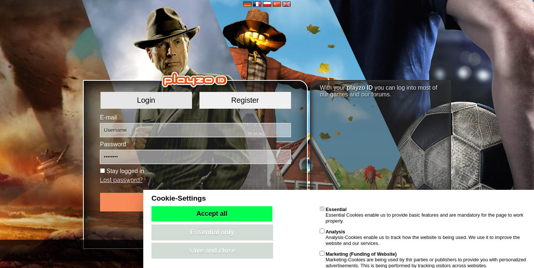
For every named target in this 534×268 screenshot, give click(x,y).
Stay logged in (125, 171)
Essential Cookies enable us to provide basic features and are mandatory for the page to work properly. (421, 215)
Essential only (212, 232)
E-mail (108, 117)
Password (113, 144)
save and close (212, 250)
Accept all (211, 213)
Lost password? (121, 180)
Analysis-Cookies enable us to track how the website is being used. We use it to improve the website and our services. (420, 237)
